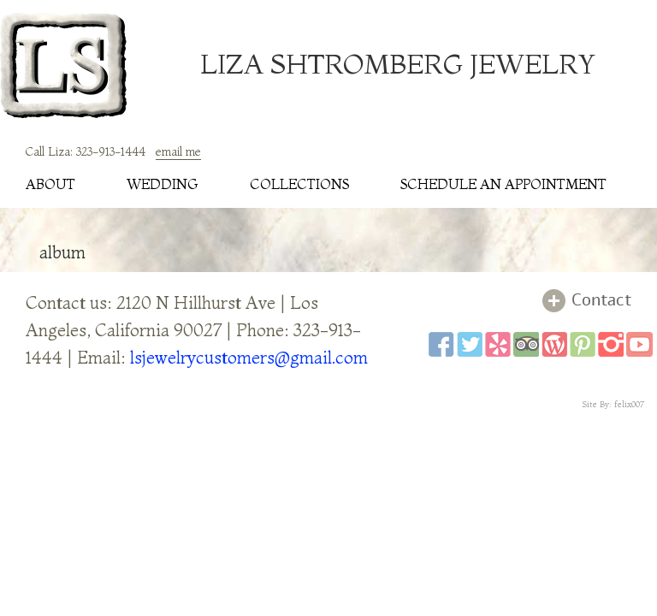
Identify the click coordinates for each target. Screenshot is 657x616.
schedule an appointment (503, 183)
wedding (162, 183)
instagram (611, 344)
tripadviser (526, 344)
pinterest (582, 344)
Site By (596, 404)
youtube (639, 344)
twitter (469, 344)
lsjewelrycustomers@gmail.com (249, 357)
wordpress (554, 344)
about (50, 183)
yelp (498, 344)
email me (178, 151)
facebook (441, 344)
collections (299, 183)
